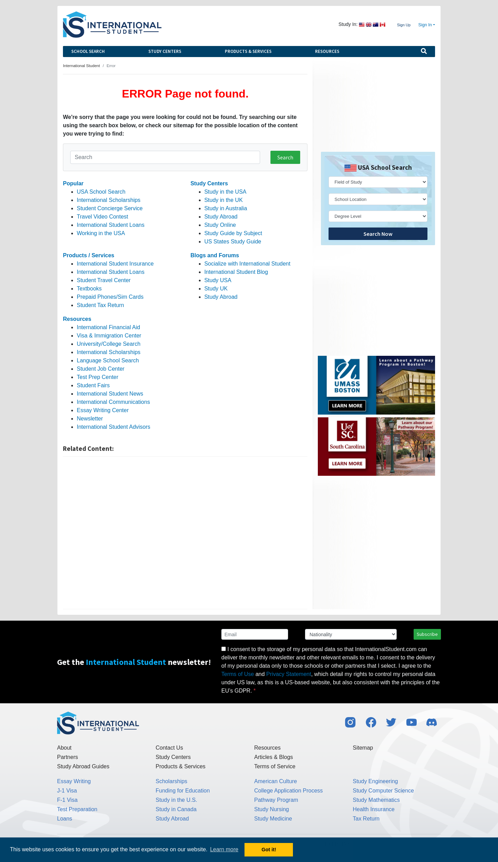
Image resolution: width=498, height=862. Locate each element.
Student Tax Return (100, 305)
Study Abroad (221, 217)
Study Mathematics (376, 800)
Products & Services (248, 51)
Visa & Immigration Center (109, 336)
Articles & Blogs (273, 757)
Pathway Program (276, 800)
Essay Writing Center (103, 410)
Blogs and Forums (215, 255)
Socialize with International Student (247, 264)
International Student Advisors (113, 427)
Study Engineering (375, 781)
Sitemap (363, 748)
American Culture (275, 781)
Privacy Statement (288, 674)
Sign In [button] (425, 24)
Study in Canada (176, 809)
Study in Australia (225, 208)
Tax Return (366, 819)
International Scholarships (108, 200)
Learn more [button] (224, 849)
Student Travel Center (104, 280)
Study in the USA (225, 192)
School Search (88, 51)
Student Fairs (93, 385)
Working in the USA (101, 233)
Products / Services (88, 255)
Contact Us (169, 748)
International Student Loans (111, 225)
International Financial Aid (108, 327)
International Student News (110, 394)
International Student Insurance (115, 264)
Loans (64, 819)
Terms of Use (237, 674)
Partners (67, 757)
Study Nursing (271, 809)
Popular (73, 183)
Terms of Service (274, 766)
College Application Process (288, 791)
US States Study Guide (232, 241)
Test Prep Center (97, 377)
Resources (327, 51)
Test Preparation (77, 809)
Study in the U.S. (176, 800)
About (64, 748)
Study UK (216, 288)
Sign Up (404, 25)
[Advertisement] (185, 533)
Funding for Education (183, 791)
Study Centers (164, 51)
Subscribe (427, 634)
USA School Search (101, 192)
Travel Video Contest (102, 217)
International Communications (113, 402)
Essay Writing (74, 781)
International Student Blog (236, 272)
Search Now (378, 233)
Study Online (220, 225)
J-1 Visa (67, 791)
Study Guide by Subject (233, 233)
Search (285, 157)
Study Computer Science (383, 791)
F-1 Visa (67, 800)
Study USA (217, 280)
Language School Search (108, 360)
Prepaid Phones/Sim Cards (110, 297)
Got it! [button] (268, 849)
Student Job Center (100, 369)
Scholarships (171, 781)
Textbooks (89, 288)
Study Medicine (273, 819)
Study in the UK (223, 200)
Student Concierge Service (109, 208)
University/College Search (108, 344)
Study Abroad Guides (83, 766)
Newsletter (90, 418)
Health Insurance (374, 809)
